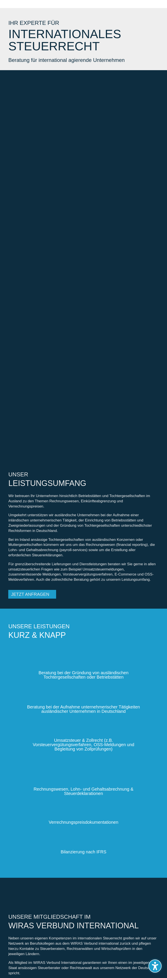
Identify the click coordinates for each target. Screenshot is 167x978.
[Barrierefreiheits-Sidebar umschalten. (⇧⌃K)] (155, 966)
